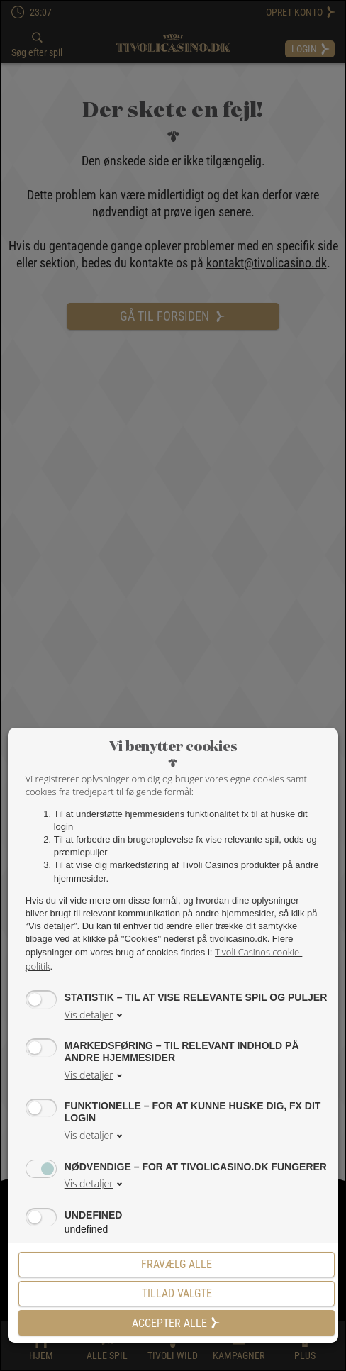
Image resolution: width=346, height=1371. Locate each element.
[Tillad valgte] (176, 1293)
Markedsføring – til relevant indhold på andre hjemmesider (182, 1050)
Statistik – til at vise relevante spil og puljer (196, 997)
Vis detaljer (89, 1014)
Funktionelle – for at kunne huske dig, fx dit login (193, 1111)
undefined (94, 1214)
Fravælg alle (176, 1264)
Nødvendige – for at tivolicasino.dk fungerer (196, 1166)
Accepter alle (176, 1323)
